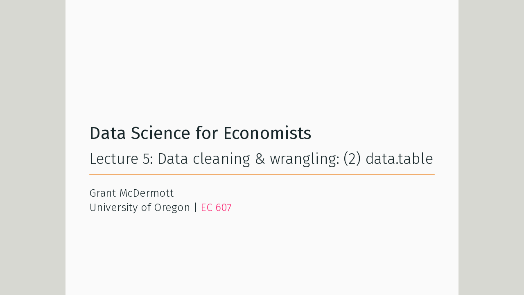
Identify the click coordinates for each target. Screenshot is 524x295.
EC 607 (216, 207)
